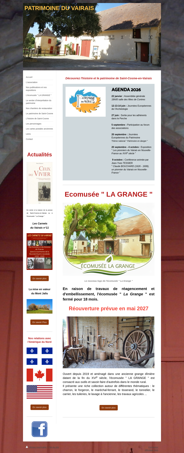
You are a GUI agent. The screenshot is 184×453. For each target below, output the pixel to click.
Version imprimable (36, 447)
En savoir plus (109, 407)
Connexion (153, 447)
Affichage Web (151, 450)
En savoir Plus (39, 322)
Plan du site (53, 447)
